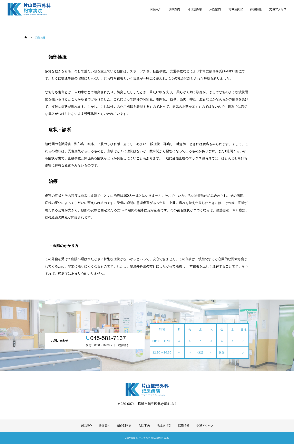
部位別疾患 (195, 9)
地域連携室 (235, 9)
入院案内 (215, 9)
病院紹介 (155, 9)
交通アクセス (277, 9)
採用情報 (256, 9)
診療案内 (174, 9)
